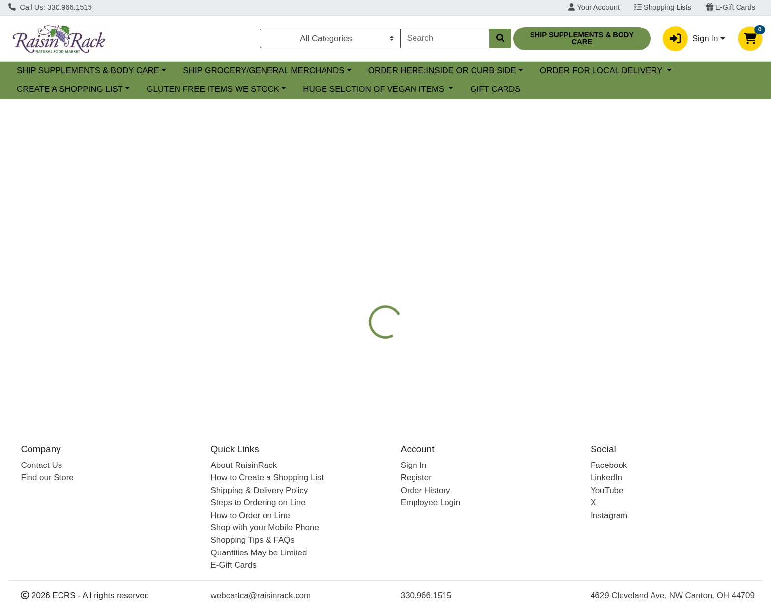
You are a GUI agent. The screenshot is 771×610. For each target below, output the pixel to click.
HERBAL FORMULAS (528, 263)
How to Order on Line (250, 515)
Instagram (609, 515)
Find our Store (47, 477)
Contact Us (41, 465)
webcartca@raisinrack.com (261, 595)
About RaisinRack (244, 465)
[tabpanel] (546, 342)
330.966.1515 (426, 595)
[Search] (445, 38)
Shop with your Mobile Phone (265, 527)
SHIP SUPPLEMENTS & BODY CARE (173, 70)
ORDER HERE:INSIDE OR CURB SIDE (527, 70)
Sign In (414, 465)
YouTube (607, 490)
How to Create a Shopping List (267, 477)
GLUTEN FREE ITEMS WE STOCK (361, 89)
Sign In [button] (690, 38)
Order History (425, 490)
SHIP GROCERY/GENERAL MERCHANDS (349, 70)
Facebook (609, 465)
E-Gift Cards (731, 7)
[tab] (349, 243)
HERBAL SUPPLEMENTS (470, 243)
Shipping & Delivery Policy (259, 490)
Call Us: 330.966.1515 (50, 7)
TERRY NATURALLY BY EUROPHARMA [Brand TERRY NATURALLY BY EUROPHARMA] (494, 351)
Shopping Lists (662, 7)
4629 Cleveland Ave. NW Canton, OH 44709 (673, 595)
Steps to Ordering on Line (258, 502)
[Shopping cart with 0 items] (750, 38)
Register (416, 477)
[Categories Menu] (330, 38)
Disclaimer (601, 263)
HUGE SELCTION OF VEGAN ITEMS (523, 89)
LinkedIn (606, 477)
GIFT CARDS (644, 89)
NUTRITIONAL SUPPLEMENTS (585, 243)
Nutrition (394, 243)
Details (349, 243)
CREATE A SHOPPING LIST (218, 89)
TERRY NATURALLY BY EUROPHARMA (405, 263)
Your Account (594, 7)
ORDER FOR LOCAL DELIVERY (79, 89)
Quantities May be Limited (259, 552)
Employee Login (430, 502)
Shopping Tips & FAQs (253, 540)
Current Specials (47, 70)
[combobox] (445, 38)
